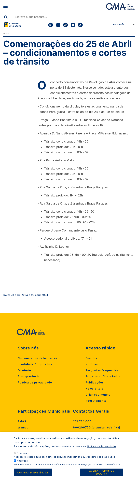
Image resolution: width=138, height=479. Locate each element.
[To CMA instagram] (50, 25)
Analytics (22, 464)
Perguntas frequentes (102, 370)
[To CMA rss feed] (80, 25)
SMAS (22, 421)
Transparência (29, 376)
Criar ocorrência (98, 394)
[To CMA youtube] (73, 25)
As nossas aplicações (15, 25)
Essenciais (23, 456)
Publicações (95, 382)
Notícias (92, 364)
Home (6, 33)
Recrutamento (96, 400)
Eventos (91, 358)
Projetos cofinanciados (103, 376)
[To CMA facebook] (58, 25)
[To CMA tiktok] (65, 25)
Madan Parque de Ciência (37, 433)
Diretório (24, 370)
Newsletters (95, 388)
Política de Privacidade (101, 450)
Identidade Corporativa (35, 364)
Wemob (23, 427)
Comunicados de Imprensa (37, 358)
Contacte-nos (83, 433)
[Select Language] (122, 24)
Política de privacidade (35, 382)
